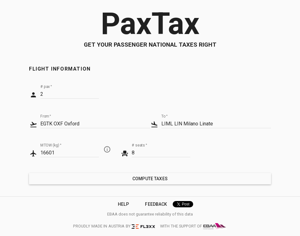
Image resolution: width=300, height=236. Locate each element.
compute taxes (150, 178)
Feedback (156, 204)
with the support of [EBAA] (193, 226)
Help (123, 204)
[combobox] (95, 123)
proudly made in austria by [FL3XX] (114, 226)
